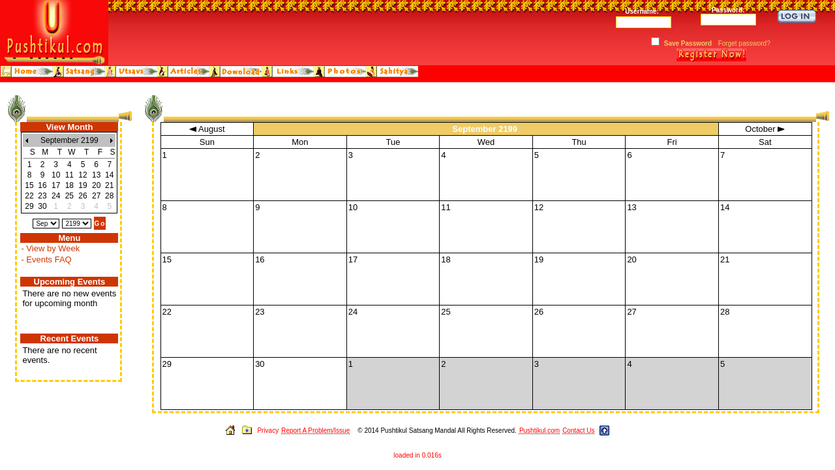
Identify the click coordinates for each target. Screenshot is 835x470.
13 (96, 175)
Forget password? (744, 43)
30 (42, 206)
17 (56, 185)
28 (109, 195)
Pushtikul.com (539, 430)
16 (42, 185)
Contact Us (578, 430)
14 (109, 175)
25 (69, 195)
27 (96, 195)
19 (82, 185)
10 (56, 175)
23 (42, 195)
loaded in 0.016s (417, 455)
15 (29, 185)
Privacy (268, 430)
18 (69, 185)
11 (69, 175)
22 (29, 195)
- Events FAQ (46, 259)
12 (82, 175)
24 (56, 195)
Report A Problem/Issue (315, 430)
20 (96, 185)
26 (82, 195)
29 (29, 206)
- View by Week (50, 248)
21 (109, 185)
